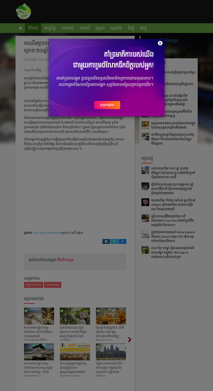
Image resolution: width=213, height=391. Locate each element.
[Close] (160, 43)
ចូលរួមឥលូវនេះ (107, 104)
